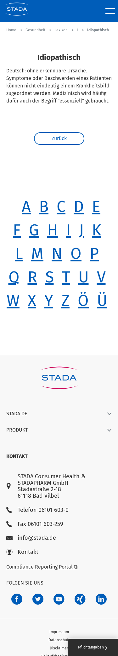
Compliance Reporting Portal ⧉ (41, 567)
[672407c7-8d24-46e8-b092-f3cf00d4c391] (16, 599)
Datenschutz (59, 640)
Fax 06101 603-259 (34, 524)
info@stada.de (31, 538)
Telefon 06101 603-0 (37, 510)
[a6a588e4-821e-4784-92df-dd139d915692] (37, 599)
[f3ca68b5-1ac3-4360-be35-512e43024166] (59, 599)
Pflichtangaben (93, 647)
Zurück (59, 138)
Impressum (59, 632)
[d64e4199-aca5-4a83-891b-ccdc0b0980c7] (101, 599)
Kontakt (22, 552)
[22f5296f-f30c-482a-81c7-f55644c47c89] (80, 599)
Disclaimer (59, 648)
